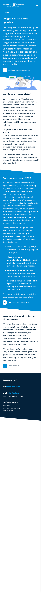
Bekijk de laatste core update (19, 70)
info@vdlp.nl (13, 393)
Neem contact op (15, 366)
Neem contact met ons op (13, 397)
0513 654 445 (13, 386)
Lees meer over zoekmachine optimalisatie (20, 302)
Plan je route (8, 411)
